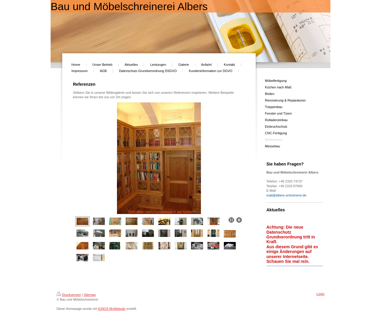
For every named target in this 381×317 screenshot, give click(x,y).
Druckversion (69, 294)
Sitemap (90, 294)
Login (320, 294)
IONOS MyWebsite (112, 308)
